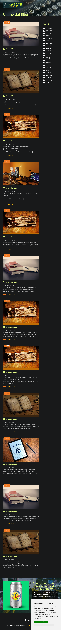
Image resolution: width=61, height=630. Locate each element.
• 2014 (47, 58)
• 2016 (47, 53)
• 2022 (47, 38)
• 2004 (47, 82)
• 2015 (47, 55)
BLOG (7, 22)
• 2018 (47, 48)
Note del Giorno (11, 49)
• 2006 (47, 77)
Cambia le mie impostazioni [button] (43, 625)
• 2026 (47, 28)
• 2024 (47, 33)
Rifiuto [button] (44, 622)
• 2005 (47, 80)
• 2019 (47, 45)
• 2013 (47, 60)
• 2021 (47, 41)
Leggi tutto (11, 63)
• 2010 (47, 68)
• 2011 (47, 65)
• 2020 (47, 43)
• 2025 (47, 31)
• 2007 (47, 75)
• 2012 (47, 63)
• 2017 (47, 50)
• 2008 (47, 72)
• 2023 (47, 36)
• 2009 (47, 70)
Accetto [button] (37, 622)
